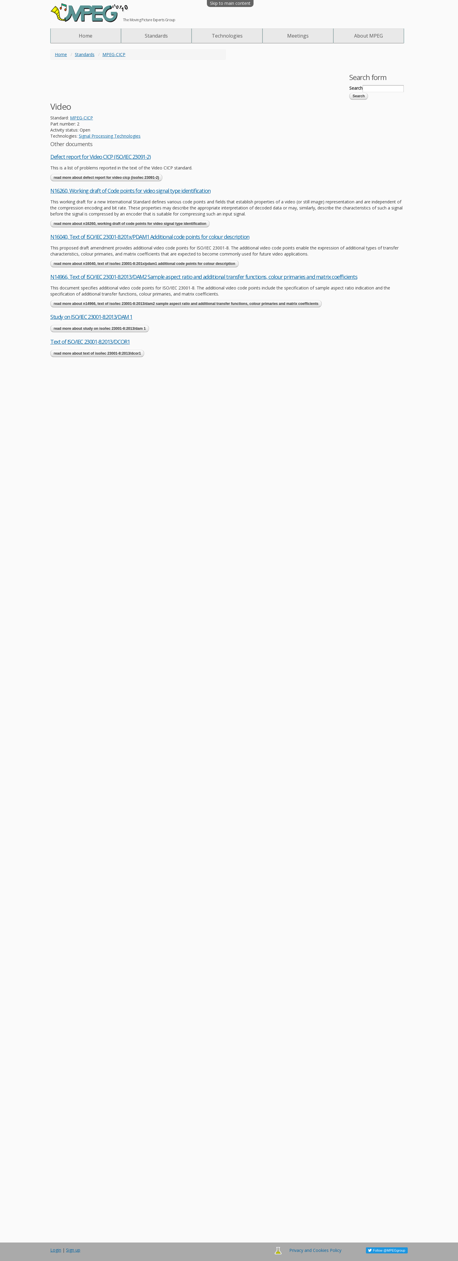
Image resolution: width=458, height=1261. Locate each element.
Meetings (298, 35)
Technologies (227, 35)
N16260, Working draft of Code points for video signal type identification (130, 190)
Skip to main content (230, 3)
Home (85, 35)
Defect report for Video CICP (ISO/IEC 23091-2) (100, 156)
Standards (156, 35)
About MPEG (368, 35)
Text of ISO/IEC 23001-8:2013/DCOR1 (90, 341)
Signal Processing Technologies (110, 136)
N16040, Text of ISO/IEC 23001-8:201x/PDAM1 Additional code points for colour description (149, 236)
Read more (106, 178)
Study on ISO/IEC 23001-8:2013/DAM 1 (91, 316)
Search (356, 88)
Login (55, 1250)
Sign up (73, 1250)
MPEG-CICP (113, 54)
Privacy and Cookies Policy (315, 1250)
